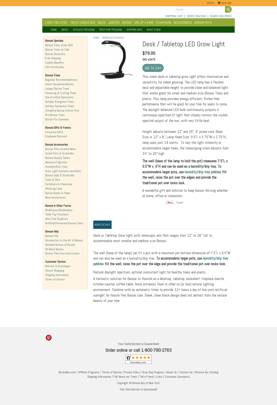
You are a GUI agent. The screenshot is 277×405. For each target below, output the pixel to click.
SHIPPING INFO (134, 29)
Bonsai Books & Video (57, 193)
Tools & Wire (52, 180)
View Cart (226, 3)
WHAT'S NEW (154, 29)
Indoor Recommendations (59, 84)
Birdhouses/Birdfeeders (59, 210)
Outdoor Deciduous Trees (59, 106)
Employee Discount (56, 136)
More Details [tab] (102, 224)
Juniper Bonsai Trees (57, 89)
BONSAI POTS (203, 22)
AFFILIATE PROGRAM (84, 29)
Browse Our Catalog (206, 372)
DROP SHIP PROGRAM (110, 29)
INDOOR (127, 22)
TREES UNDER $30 (82, 22)
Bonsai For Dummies (57, 119)
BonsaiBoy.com (67, 372)
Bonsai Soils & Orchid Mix (59, 175)
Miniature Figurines (56, 162)
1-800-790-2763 (55, 22)
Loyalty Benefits (54, 63)
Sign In (210, 3)
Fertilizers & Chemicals (58, 184)
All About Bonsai (54, 249)
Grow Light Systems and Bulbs (63, 171)
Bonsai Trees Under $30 (59, 45)
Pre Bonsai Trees (55, 115)
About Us (171, 372)
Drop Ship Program (153, 372)
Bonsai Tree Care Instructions (62, 253)
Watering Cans (53, 189)
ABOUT (64, 29)
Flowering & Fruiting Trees (60, 93)
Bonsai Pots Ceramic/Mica (60, 149)
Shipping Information (57, 275)
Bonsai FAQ (51, 236)
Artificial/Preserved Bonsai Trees (64, 223)
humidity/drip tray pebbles (203, 171)
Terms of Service (55, 279)
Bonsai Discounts (55, 54)
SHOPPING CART (174, 16)
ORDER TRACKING (196, 16)
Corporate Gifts (54, 132)
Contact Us (186, 372)
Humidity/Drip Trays (56, 167)
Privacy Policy (132, 372)
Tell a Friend (147, 377)
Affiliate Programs (88, 372)
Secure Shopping (54, 270)
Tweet (179, 203)
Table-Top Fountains (56, 214)
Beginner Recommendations (61, 80)
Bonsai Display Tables (57, 158)
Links (159, 377)
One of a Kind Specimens (59, 97)
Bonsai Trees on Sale (57, 50)
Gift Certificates (54, 67)
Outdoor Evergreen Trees (59, 102)
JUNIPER (114, 22)
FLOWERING (163, 22)
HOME (54, 29)
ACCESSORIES (183, 22)
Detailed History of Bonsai (60, 245)
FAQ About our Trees (125, 377)
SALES (102, 22)
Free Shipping (53, 58)
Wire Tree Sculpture (56, 219)
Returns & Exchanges (58, 266)
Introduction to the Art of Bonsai (64, 240)
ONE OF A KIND (144, 22)
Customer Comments (177, 377)
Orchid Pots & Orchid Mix (59, 153)
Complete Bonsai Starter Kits (62, 110)
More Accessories (55, 197)
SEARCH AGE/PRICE (221, 16)
